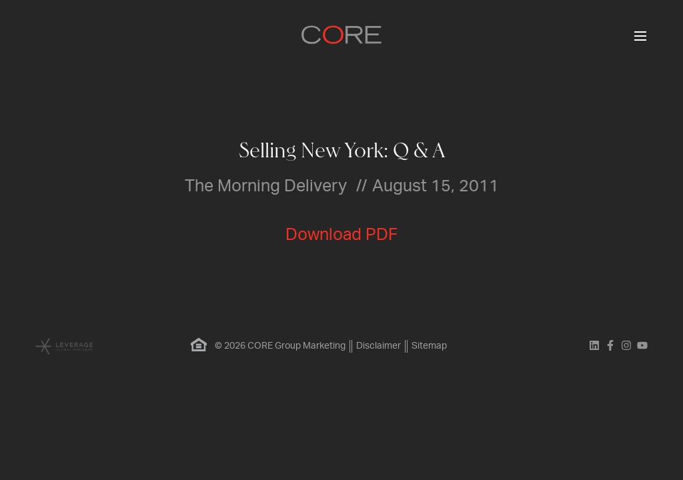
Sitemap (429, 346)
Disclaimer (378, 346)
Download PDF (341, 235)
